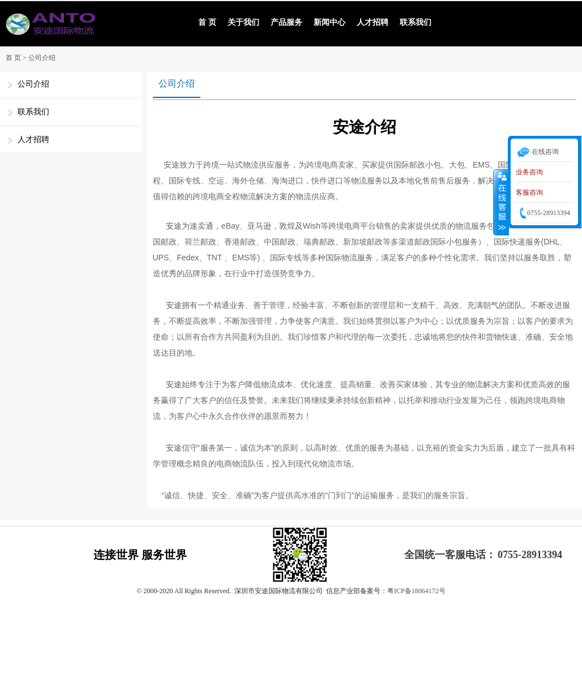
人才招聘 (372, 22)
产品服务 (286, 22)
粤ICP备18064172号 (416, 591)
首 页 (207, 22)
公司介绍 (41, 58)
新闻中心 (329, 22)
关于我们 (243, 22)
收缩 (501, 202)
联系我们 (415, 22)
